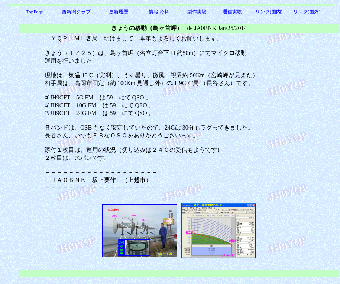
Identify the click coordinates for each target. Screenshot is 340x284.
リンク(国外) (307, 11)
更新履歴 (118, 11)
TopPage (34, 11)
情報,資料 (159, 11)
